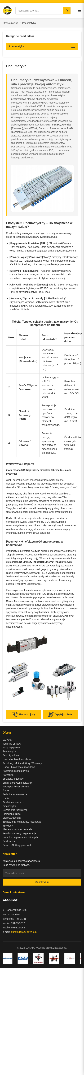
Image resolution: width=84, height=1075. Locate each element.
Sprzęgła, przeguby (13, 778)
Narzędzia (8, 774)
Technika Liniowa (12, 743)
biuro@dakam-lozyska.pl (24, 932)
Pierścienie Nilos (11, 814)
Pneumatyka (9, 751)
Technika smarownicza (15, 794)
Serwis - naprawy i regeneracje (19, 833)
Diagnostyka (9, 806)
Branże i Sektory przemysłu (17, 845)
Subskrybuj (41, 882)
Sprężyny (8, 825)
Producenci (9, 841)
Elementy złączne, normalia (17, 829)
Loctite (6, 798)
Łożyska (7, 739)
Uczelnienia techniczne (15, 810)
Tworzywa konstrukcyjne (16, 786)
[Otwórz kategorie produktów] (42, 46)
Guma (6, 790)
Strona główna (10, 23)
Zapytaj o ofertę (60, 714)
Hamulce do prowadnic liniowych (20, 837)
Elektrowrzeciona (12, 817)
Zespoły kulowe (11, 755)
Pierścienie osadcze (13, 802)
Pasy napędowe (11, 747)
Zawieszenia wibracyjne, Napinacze (22, 821)
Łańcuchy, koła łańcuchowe (17, 759)
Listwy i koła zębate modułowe (19, 767)
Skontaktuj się (23, 714)
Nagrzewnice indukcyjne (16, 770)
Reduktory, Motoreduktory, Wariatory (22, 763)
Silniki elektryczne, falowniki (18, 782)
